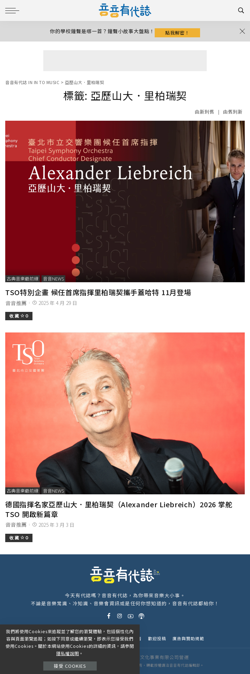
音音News (53, 278)
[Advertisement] (125, 60)
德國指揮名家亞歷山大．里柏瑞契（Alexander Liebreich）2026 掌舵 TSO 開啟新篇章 (119, 509)
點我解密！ (177, 32)
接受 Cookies (70, 665)
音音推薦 (16, 303)
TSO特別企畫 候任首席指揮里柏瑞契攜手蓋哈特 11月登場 (98, 292)
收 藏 (18, 316)
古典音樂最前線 (22, 278)
